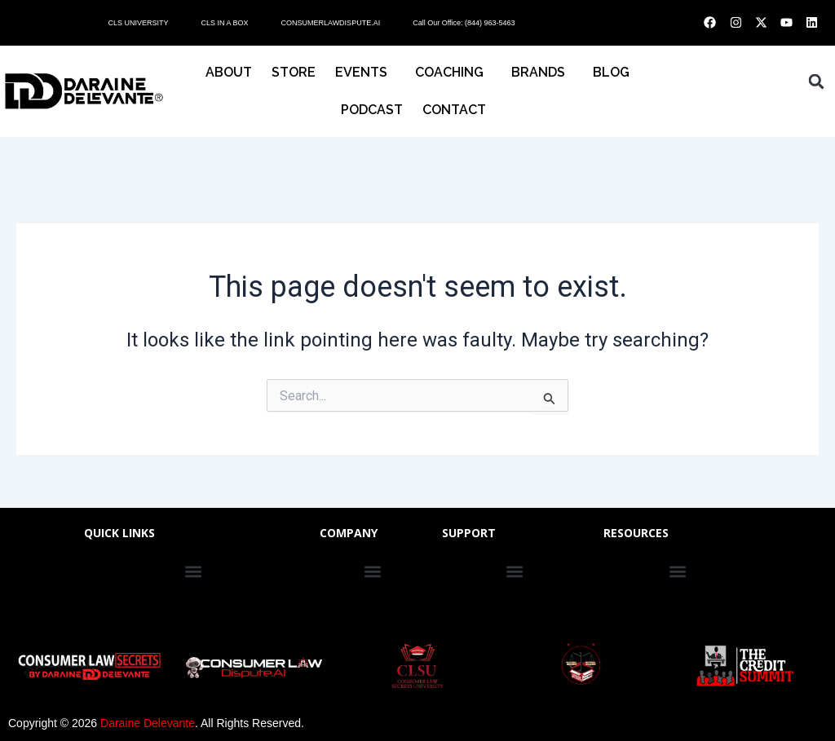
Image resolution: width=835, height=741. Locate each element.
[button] (816, 81)
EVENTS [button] (365, 72)
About (228, 72)
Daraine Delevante (147, 723)
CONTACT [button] (458, 110)
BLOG (611, 72)
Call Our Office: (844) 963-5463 (464, 23)
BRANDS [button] (542, 72)
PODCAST (372, 109)
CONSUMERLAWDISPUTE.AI (330, 23)
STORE (294, 72)
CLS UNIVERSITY (138, 23)
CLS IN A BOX (224, 23)
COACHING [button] (453, 72)
